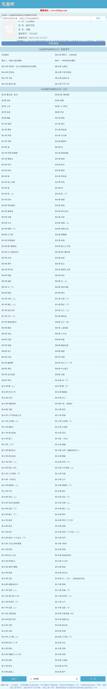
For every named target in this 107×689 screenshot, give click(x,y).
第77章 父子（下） (9, 316)
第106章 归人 (60, 398)
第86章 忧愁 (60, 339)
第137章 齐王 (7, 491)
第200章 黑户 (60, 672)
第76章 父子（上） (62, 310)
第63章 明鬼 (6, 275)
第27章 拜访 (6, 170)
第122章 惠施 (60, 444)
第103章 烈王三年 (9, 392)
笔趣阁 (8, 4)
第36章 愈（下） (61, 194)
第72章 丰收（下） (62, 299)
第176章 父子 (60, 602)
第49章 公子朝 (7, 235)
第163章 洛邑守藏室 (10, 567)
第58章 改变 (60, 258)
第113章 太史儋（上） (10, 421)
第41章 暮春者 (7, 211)
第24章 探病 (60, 159)
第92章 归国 (60, 357)
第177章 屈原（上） (10, 608)
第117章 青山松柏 (9, 433)
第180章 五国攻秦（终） (65, 613)
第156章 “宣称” (61, 543)
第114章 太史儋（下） (64, 421)
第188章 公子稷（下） (64, 637)
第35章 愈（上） (8, 194)
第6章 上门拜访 (61, 106)
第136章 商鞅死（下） (64, 485)
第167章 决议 (7, 578)
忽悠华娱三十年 (90, 688)
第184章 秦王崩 (61, 625)
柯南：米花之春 (43, 688)
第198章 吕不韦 (61, 666)
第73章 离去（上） (9, 304)
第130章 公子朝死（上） (65, 468)
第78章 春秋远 (61, 316)
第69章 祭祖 (6, 293)
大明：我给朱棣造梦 (58, 688)
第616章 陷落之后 (62, 78)
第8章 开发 (59, 112)
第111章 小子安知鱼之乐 (11, 415)
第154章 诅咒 (60, 538)
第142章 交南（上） (63, 503)
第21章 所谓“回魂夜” (10, 153)
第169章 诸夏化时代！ (10, 584)
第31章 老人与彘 (8, 182)
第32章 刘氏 (60, 182)
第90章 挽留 (60, 351)
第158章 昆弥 (60, 549)
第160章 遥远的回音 (63, 555)
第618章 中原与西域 (63, 72)
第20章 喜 (59, 147)
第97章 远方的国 (8, 374)
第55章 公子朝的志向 (10, 252)
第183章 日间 (7, 625)
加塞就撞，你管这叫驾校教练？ (63, 685)
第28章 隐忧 (60, 170)
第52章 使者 (60, 240)
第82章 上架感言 (61, 328)
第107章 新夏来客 (9, 404)
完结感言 (33, 34)
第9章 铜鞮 (6, 118)
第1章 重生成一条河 (10, 95)
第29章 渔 (5, 176)
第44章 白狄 (60, 217)
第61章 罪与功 (7, 269)
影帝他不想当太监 (43, 41)
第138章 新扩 (60, 491)
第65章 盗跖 (6, 281)
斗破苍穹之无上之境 (79, 41)
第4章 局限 (59, 100)
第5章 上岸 (6, 106)
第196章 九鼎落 (61, 660)
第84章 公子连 (61, 334)
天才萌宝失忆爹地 (60, 41)
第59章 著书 (6, 264)
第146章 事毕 (60, 514)
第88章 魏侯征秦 (61, 345)
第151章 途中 (7, 532)
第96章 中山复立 (61, 369)
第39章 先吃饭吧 (8, 205)
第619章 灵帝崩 (8, 72)
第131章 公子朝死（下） (11, 474)
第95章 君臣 (6, 369)
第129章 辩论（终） (10, 468)
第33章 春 (5, 188)
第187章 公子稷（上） (10, 637)
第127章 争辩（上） (10, 462)
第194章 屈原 (60, 654)
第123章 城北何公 (9, 450)
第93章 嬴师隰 (7, 363)
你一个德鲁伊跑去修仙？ (86, 685)
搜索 (98, 18)
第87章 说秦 (6, 345)
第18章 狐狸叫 (61, 141)
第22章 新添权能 (61, 153)
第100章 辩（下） (62, 380)
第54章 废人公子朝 (62, 246)
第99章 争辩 (6, 380)
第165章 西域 (7, 573)
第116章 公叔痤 (61, 427)
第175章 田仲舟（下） (10, 602)
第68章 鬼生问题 (61, 287)
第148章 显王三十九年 (64, 520)
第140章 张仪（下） (63, 497)
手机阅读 (53, 43)
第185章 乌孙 (7, 631)
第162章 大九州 (61, 561)
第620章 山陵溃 (61, 66)
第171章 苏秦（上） (10, 590)
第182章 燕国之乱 (62, 619)
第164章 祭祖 (60, 567)
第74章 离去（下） (62, 304)
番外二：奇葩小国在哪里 (12, 61)
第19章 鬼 (5, 147)
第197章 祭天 (7, 666)
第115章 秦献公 (8, 427)
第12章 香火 (60, 124)
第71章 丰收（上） (9, 299)
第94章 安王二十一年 (63, 363)
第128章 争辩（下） (63, 462)
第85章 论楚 (6, 339)
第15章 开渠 (6, 135)
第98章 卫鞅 (60, 374)
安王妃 (31, 41)
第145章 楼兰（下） (10, 514)
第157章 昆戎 (7, 549)
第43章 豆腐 (6, 217)
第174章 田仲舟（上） (64, 596)
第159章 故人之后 (9, 555)
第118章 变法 (60, 433)
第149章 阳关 (7, 526)
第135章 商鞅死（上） (10, 485)
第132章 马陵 (60, 474)
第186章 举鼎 (60, 631)
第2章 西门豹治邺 (62, 95)
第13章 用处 (6, 130)
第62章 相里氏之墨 (62, 269)
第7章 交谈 (6, 112)
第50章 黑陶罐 (61, 235)
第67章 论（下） (8, 287)
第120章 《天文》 (62, 439)
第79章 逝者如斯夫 (9, 322)
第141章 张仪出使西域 (10, 503)
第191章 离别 (7, 648)
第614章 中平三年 (62, 84)
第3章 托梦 (6, 100)
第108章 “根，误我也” (64, 404)
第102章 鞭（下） (62, 386)
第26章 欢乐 (60, 165)
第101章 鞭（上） (9, 386)
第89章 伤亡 (6, 351)
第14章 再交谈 (61, 130)
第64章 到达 (60, 275)
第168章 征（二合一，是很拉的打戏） (70, 578)
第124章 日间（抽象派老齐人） (67, 450)
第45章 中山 (6, 223)
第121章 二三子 (8, 444)
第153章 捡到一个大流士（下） (14, 538)
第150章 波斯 (60, 526)
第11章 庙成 (6, 124)
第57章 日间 (6, 258)
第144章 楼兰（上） (63, 509)
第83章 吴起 (6, 334)
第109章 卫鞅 (7, 409)
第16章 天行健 (61, 135)
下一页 (93, 679)
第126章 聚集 (60, 456)
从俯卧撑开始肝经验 (75, 688)
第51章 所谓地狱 (8, 240)
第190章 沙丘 (60, 643)
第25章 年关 (6, 165)
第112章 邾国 (60, 415)
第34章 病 (59, 188)
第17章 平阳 (6, 141)
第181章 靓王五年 (9, 619)
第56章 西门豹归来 (62, 252)
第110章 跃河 (60, 409)
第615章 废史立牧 (9, 84)
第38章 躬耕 (60, 200)
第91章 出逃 (6, 357)
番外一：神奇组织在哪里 (65, 61)
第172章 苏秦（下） (63, 590)
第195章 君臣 (7, 660)
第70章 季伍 (60, 293)
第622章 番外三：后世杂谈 (66, 55)
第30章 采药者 (61, 176)
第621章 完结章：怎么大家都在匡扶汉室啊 (19, 66)
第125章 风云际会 (9, 456)
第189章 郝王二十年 (10, 643)
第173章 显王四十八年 (10, 596)
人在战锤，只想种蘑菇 (20, 685)
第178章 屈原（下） (63, 608)
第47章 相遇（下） (9, 229)
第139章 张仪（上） (10, 497)
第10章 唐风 (60, 118)
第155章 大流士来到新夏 (11, 543)
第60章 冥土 (60, 264)
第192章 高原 (60, 648)
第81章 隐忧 (6, 328)
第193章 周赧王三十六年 (11, 654)
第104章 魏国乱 (61, 392)
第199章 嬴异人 (8, 672)
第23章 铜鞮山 (7, 159)
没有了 (14, 679)
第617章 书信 (7, 78)
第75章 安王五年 (8, 310)
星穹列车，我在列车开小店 (25, 688)
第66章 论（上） (61, 281)
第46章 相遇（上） (62, 223)
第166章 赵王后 (61, 573)
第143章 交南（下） (10, 509)
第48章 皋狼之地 (61, 229)
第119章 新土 (7, 439)
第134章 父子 (60, 479)
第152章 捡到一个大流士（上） (67, 532)
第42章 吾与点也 (61, 211)
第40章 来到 (60, 205)
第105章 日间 (7, 398)
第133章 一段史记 (9, 479)
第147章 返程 (7, 520)
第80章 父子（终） (62, 322)
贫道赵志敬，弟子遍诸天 (39, 685)
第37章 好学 (6, 200)
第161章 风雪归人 (9, 561)
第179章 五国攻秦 (9, 613)
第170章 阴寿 (60, 584)
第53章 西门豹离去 (9, 246)
